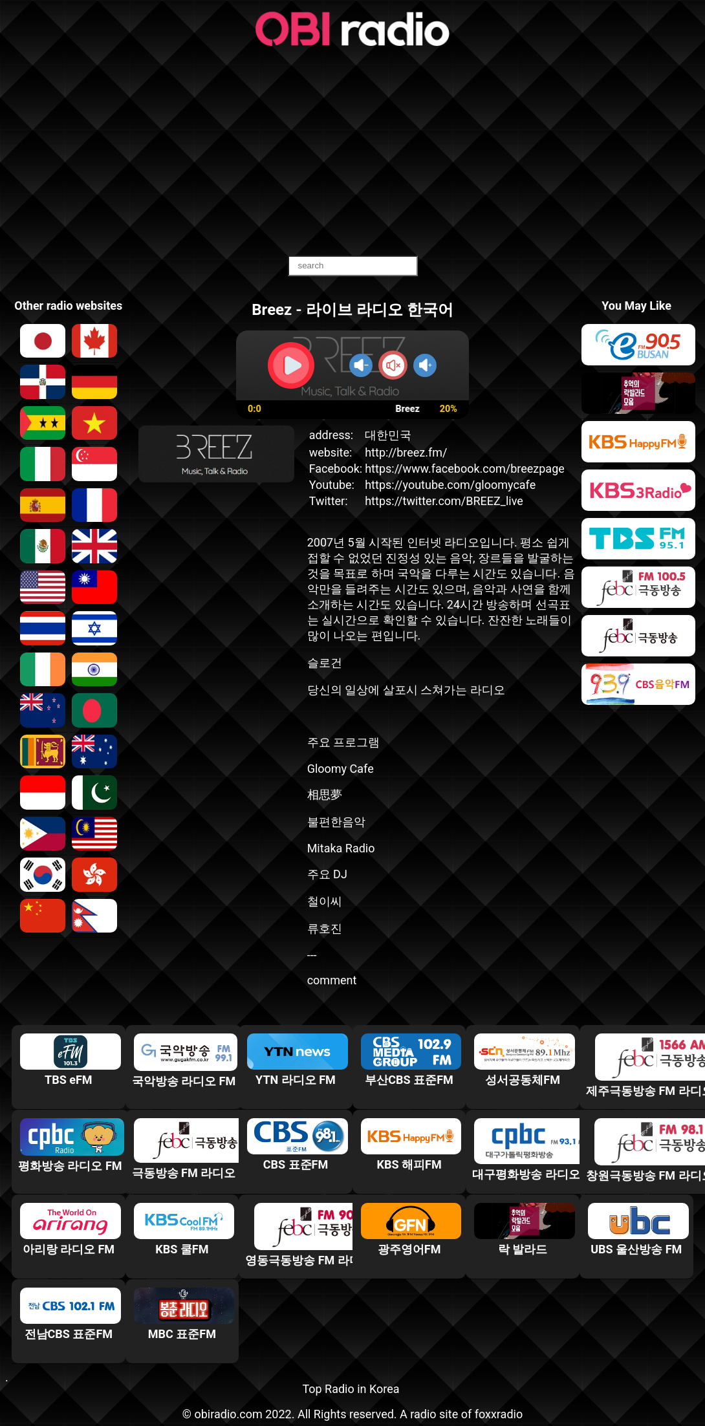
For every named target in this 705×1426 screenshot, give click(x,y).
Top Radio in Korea (350, 1389)
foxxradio (499, 1414)
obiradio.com (228, 1414)
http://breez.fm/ (406, 452)
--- (312, 955)
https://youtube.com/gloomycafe (450, 485)
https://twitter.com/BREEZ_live (444, 501)
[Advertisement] (352, 152)
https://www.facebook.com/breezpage (465, 468)
